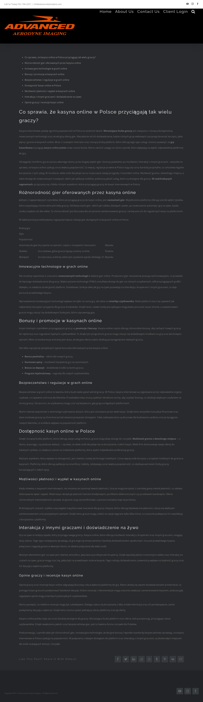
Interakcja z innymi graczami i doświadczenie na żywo (53, 96)
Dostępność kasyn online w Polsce (43, 85)
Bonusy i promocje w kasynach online (44, 74)
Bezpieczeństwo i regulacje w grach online (47, 79)
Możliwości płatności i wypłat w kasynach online (50, 91)
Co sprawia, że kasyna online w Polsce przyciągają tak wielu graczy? (60, 57)
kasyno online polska (55, 147)
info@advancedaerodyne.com (48, 4)
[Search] (193, 11)
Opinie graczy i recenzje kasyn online (44, 102)
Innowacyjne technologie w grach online (46, 68)
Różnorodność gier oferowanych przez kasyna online (53, 63)
